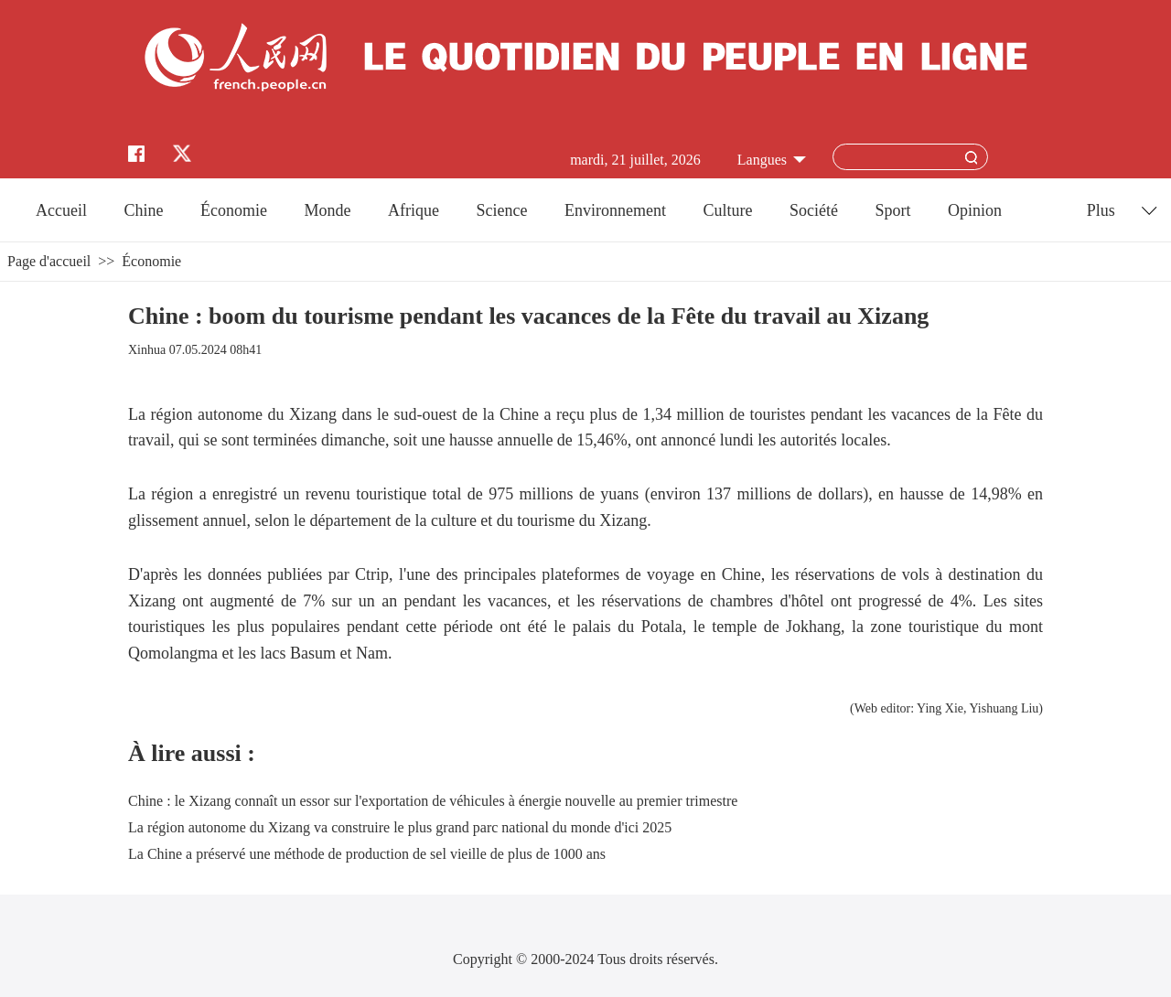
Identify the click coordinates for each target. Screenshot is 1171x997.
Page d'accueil (49, 261)
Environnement (615, 210)
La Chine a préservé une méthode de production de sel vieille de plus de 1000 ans (367, 854)
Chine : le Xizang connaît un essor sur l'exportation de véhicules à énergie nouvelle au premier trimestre (432, 801)
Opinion (975, 210)
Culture (727, 210)
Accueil (61, 210)
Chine (144, 210)
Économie (233, 210)
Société (814, 210)
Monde (328, 210)
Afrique (413, 210)
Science (501, 210)
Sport (892, 210)
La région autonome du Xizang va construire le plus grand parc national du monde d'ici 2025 (399, 827)
